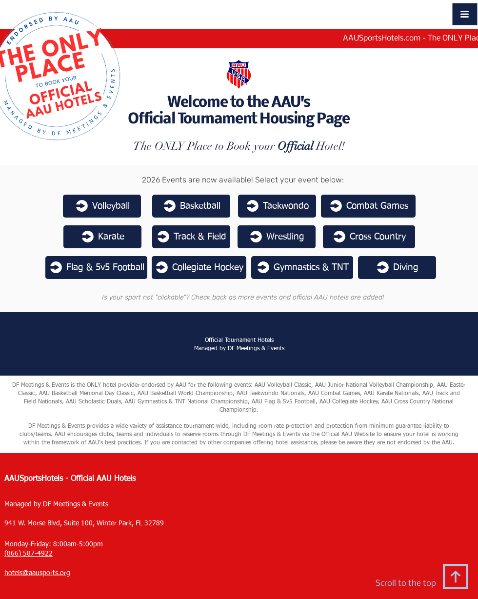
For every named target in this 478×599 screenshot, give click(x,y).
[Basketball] (191, 206)
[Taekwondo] (277, 206)
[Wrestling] (277, 236)
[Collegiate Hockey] (199, 267)
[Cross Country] (369, 236)
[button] (465, 14)
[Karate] (102, 236)
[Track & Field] (191, 236)
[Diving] (397, 267)
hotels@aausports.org (37, 573)
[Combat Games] (368, 206)
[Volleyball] (102, 206)
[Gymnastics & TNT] (302, 267)
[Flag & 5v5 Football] (96, 267)
